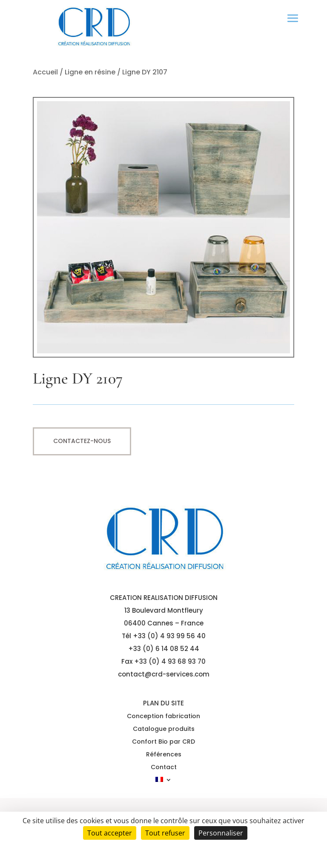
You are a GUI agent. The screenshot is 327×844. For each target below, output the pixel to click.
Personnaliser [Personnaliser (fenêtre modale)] (220, 833)
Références (163, 755)
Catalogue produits (164, 729)
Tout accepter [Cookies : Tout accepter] (109, 833)
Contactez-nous (82, 441)
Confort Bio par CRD (163, 742)
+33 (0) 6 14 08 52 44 (163, 648)
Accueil (45, 72)
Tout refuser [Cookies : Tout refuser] (165, 833)
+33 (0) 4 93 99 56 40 (169, 635)
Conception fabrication (163, 716)
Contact (164, 767)
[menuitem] (163, 781)
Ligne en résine (90, 72)
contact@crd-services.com (163, 674)
